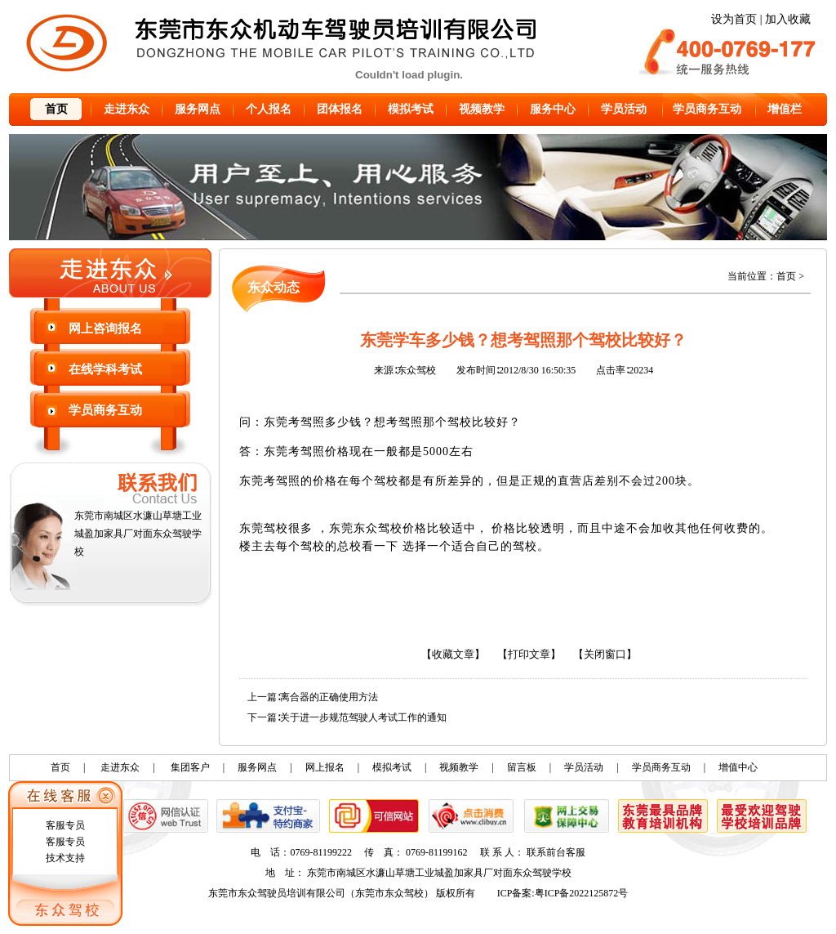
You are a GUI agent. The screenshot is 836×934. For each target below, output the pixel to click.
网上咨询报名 (105, 328)
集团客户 (190, 767)
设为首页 (734, 19)
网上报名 (325, 767)
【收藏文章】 (453, 654)
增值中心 (738, 767)
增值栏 (784, 109)
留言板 (521, 767)
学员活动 (624, 109)
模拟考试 (411, 109)
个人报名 (268, 109)
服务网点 (197, 109)
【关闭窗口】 (605, 654)
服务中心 (553, 109)
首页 (56, 109)
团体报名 (339, 109)
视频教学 (482, 109)
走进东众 (126, 109)
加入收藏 (788, 19)
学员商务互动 (707, 109)
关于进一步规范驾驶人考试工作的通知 (363, 717)
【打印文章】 (529, 654)
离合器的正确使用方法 (329, 697)
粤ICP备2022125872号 (582, 893)
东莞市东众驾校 (389, 893)
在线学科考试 (105, 369)
